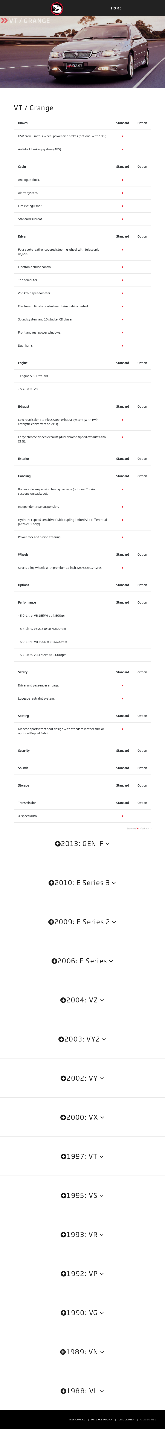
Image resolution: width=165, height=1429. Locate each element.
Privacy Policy (102, 1419)
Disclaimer (127, 1419)
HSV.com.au (77, 1419)
